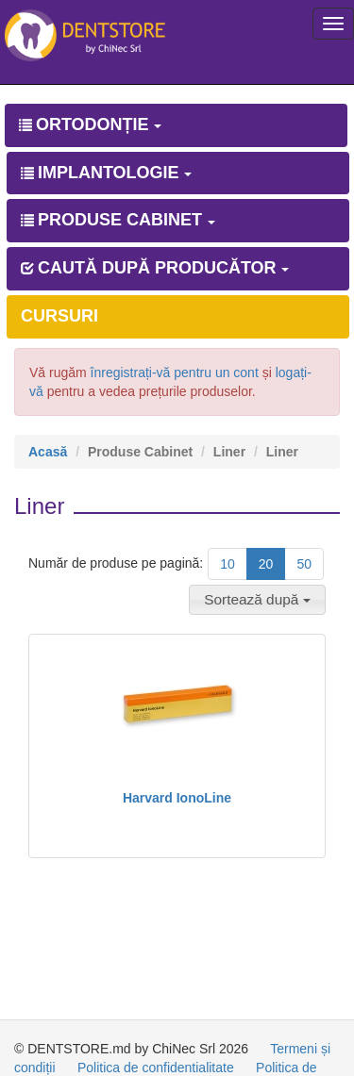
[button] (257, 600)
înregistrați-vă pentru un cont (175, 372)
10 (227, 563)
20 (266, 563)
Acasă (47, 451)
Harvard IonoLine (177, 797)
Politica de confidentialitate (155, 1067)
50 (304, 563)
